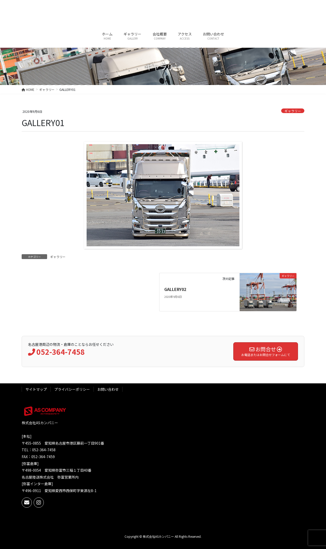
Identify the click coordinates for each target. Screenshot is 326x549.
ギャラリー (292, 110)
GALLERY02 (175, 289)
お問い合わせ (108, 389)
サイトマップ (36, 389)
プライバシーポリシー (72, 389)
